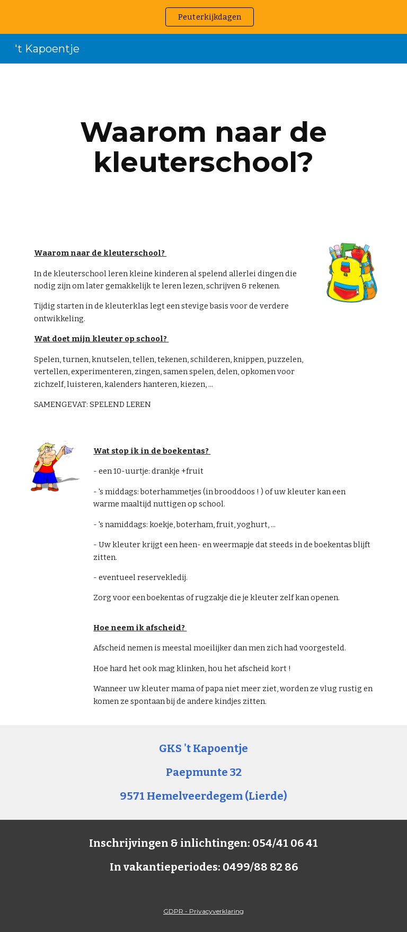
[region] (203, 17)
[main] (203, 147)
